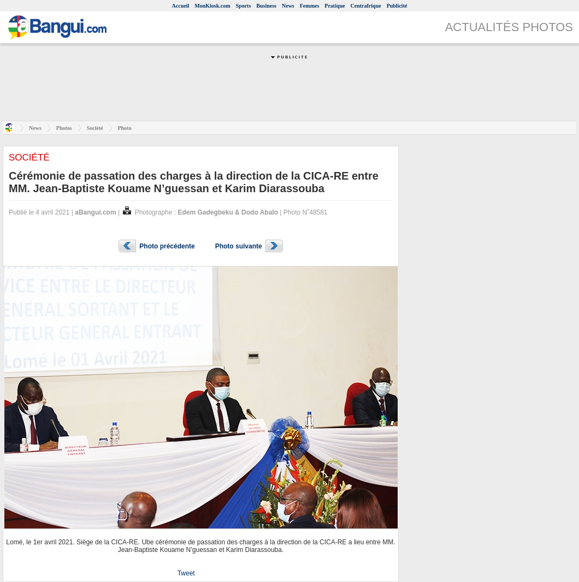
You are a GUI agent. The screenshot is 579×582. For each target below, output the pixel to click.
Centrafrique (366, 6)
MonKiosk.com (212, 6)
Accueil (181, 6)
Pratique (334, 6)
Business (266, 6)
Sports (243, 6)
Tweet (186, 573)
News (288, 6)
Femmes (310, 6)
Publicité (397, 6)
